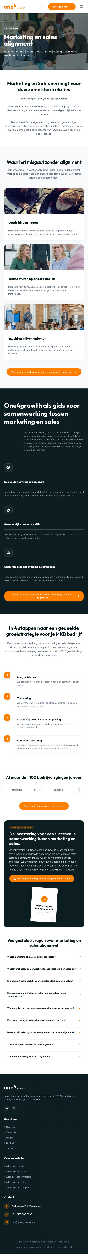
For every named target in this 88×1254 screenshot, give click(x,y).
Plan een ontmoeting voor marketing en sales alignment (44, 372)
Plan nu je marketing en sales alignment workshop (42, 878)
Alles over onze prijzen (17, 1187)
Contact (9, 1143)
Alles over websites (15, 1171)
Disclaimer (49, 1247)
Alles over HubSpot (15, 1166)
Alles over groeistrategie (17, 1176)
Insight (8, 1137)
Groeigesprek (61, 6)
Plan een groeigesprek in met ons (44, 806)
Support (9, 1148)
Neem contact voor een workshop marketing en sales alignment (46, 596)
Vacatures (10, 1132)
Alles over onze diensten (17, 1182)
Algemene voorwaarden (28, 1247)
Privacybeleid (65, 1247)
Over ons (9, 1127)
